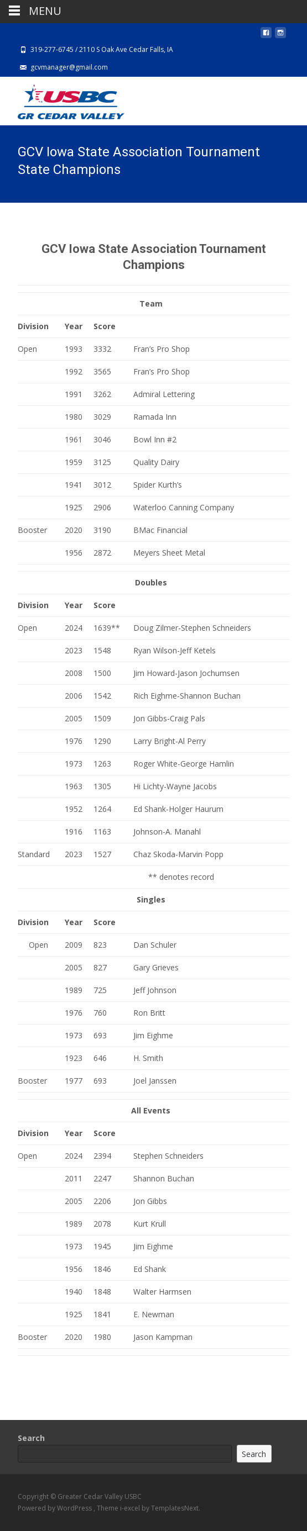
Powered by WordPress (55, 1508)
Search (31, 1438)
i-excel (131, 1508)
